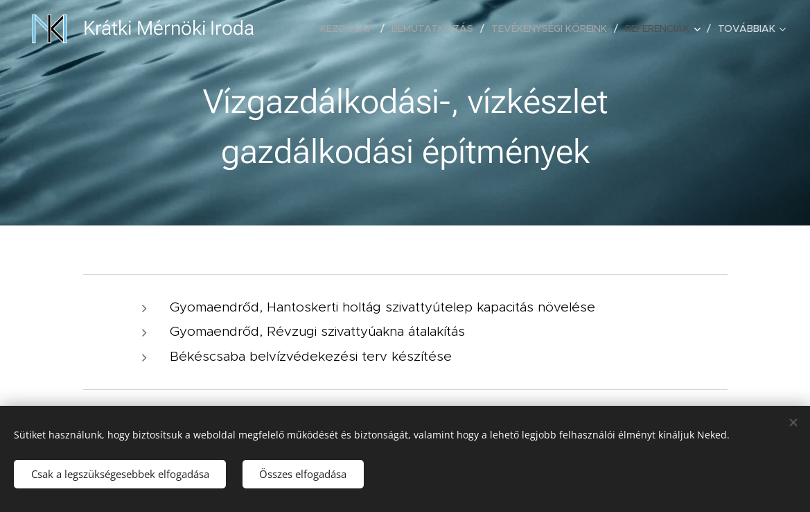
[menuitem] (351, 28)
